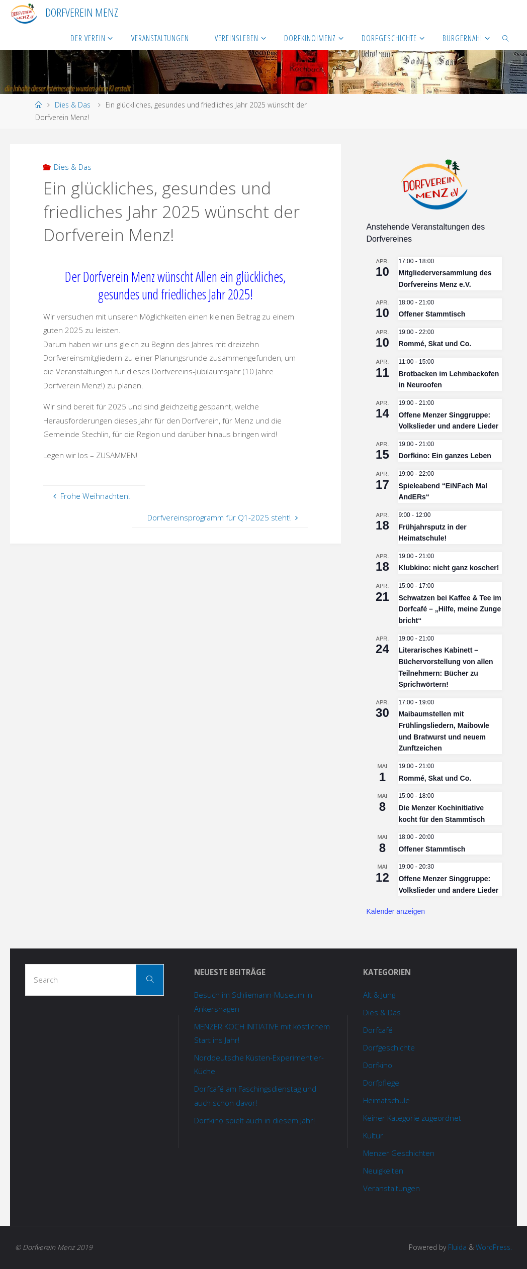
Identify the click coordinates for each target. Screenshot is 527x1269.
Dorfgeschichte (389, 1047)
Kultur (373, 1135)
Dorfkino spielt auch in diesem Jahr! (254, 1120)
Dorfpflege (381, 1083)
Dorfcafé (378, 1030)
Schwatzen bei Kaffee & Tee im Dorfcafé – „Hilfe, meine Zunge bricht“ (449, 609)
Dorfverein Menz (81, 12)
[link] (505, 37)
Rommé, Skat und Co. (434, 344)
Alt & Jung (379, 995)
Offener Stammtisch (431, 314)
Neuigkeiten (383, 1171)
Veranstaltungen (391, 1188)
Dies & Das (73, 105)
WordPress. (494, 1247)
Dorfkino (377, 1065)
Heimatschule (386, 1100)
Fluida (456, 1247)
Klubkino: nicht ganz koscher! (448, 568)
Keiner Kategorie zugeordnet (412, 1118)
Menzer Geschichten (399, 1153)
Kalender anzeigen (395, 911)
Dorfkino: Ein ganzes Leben (444, 456)
